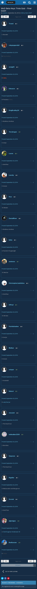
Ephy (10, 240)
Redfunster (13, 542)
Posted (10, 31)
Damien (5, 13)
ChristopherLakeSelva (16, 283)
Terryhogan (13, 132)
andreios (12, 261)
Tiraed (11, 23)
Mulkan (11, 348)
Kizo (10, 197)
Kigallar (11, 477)
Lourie (11, 153)
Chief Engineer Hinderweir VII (11, 532)
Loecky (11, 175)
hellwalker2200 (14, 434)
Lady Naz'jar (6, 402)
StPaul (11, 305)
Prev (6, 16)
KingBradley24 (14, 110)
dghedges (12, 521)
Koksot (11, 391)
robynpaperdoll (14, 45)
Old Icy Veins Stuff (26, 13)
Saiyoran (12, 456)
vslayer (11, 369)
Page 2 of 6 (18, 17)
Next (30, 16)
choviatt (12, 413)
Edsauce (12, 88)
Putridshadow (14, 326)
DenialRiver (13, 218)
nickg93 (11, 67)
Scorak (11, 499)
